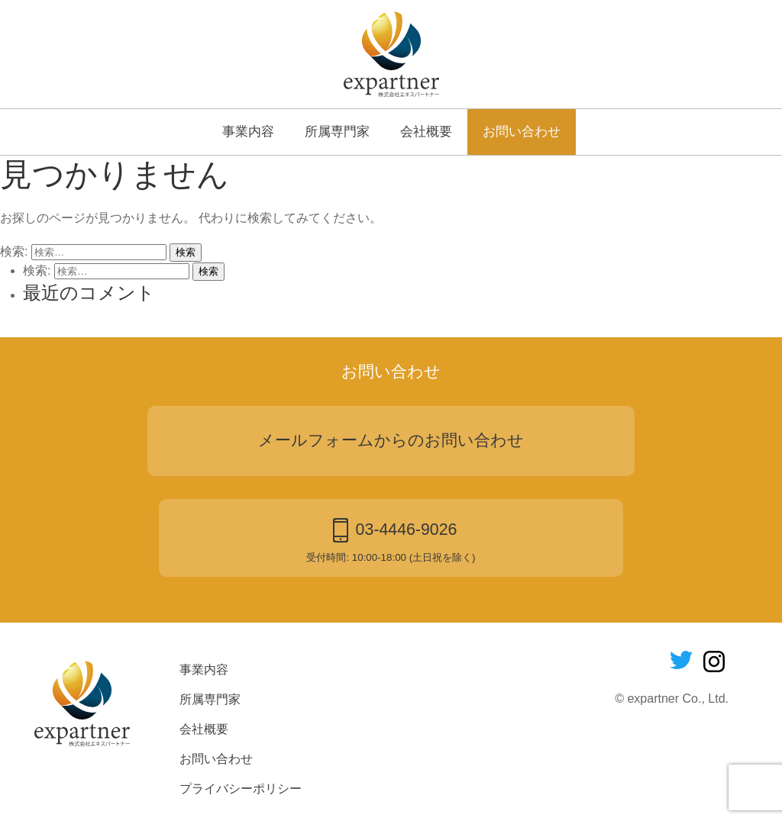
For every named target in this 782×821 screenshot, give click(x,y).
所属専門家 (337, 131)
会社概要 (426, 131)
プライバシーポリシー (240, 788)
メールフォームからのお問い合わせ (391, 440)
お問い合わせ (522, 131)
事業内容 (248, 131)
